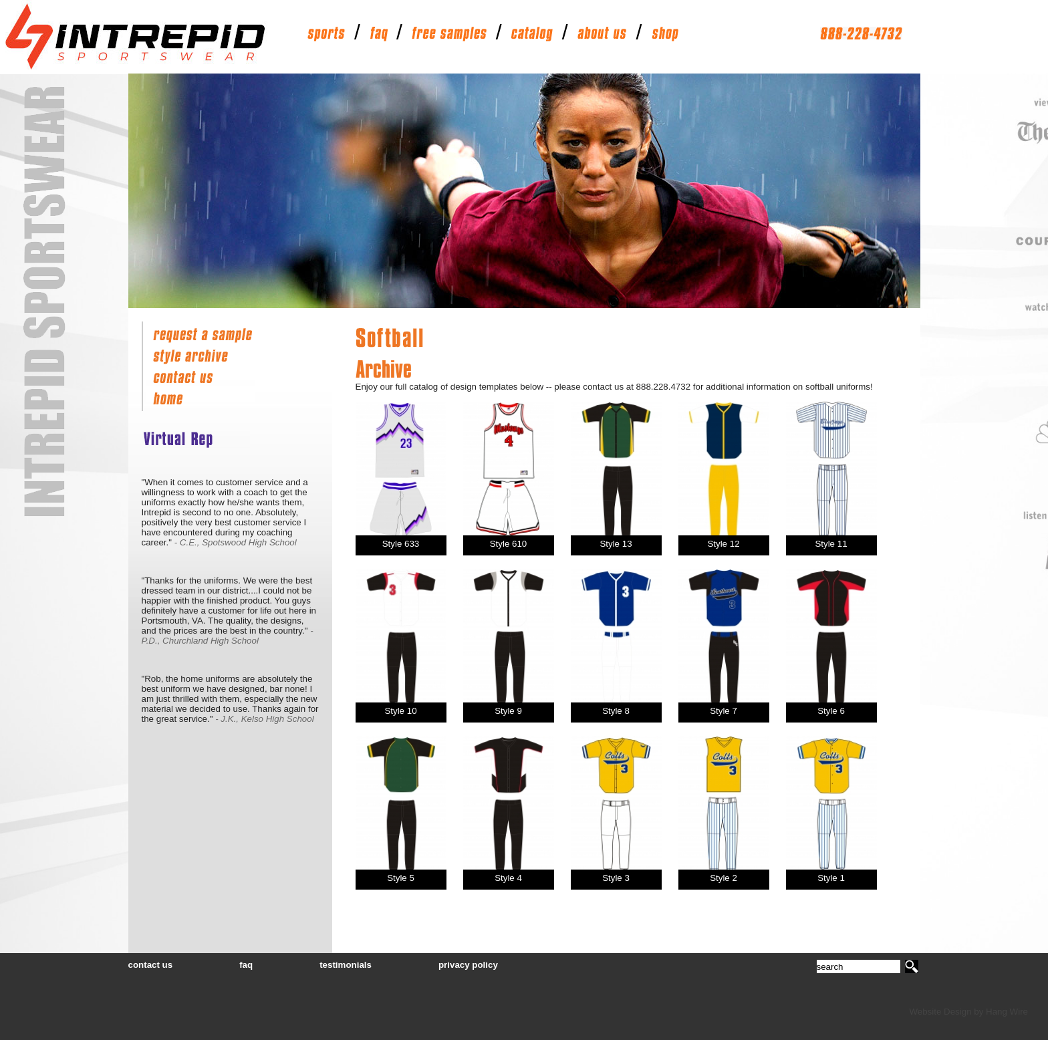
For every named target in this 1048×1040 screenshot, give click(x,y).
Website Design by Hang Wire (968, 1012)
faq (246, 965)
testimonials (345, 965)
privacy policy (468, 965)
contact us (150, 965)
